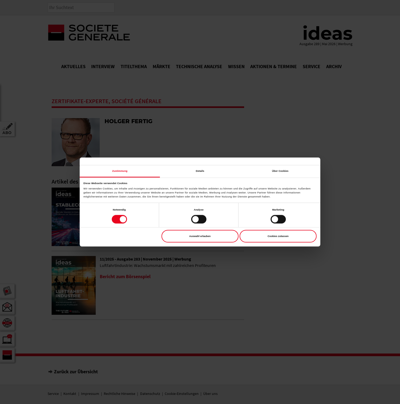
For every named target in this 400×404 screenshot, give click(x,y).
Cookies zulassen (278, 236)
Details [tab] (200, 171)
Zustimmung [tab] (119, 171)
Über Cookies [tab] (280, 171)
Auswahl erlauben (200, 236)
